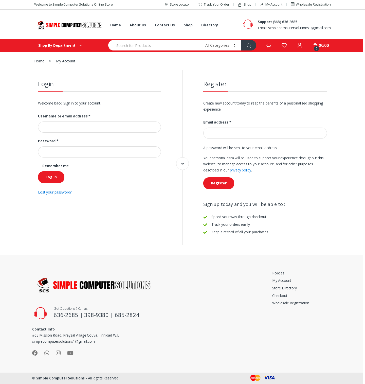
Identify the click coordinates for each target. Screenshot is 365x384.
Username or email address (64, 116)
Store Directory (284, 288)
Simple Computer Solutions (60, 378)
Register (219, 183)
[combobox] (153, 45)
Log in (51, 176)
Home (115, 25)
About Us (138, 25)
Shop (244, 4)
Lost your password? (54, 192)
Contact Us (165, 25)
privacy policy (240, 170)
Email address (217, 122)
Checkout (279, 295)
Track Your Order (213, 4)
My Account (271, 4)
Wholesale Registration (311, 4)
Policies (278, 273)
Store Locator (177, 4)
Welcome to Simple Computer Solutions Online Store (73, 4)
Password (48, 141)
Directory (209, 25)
